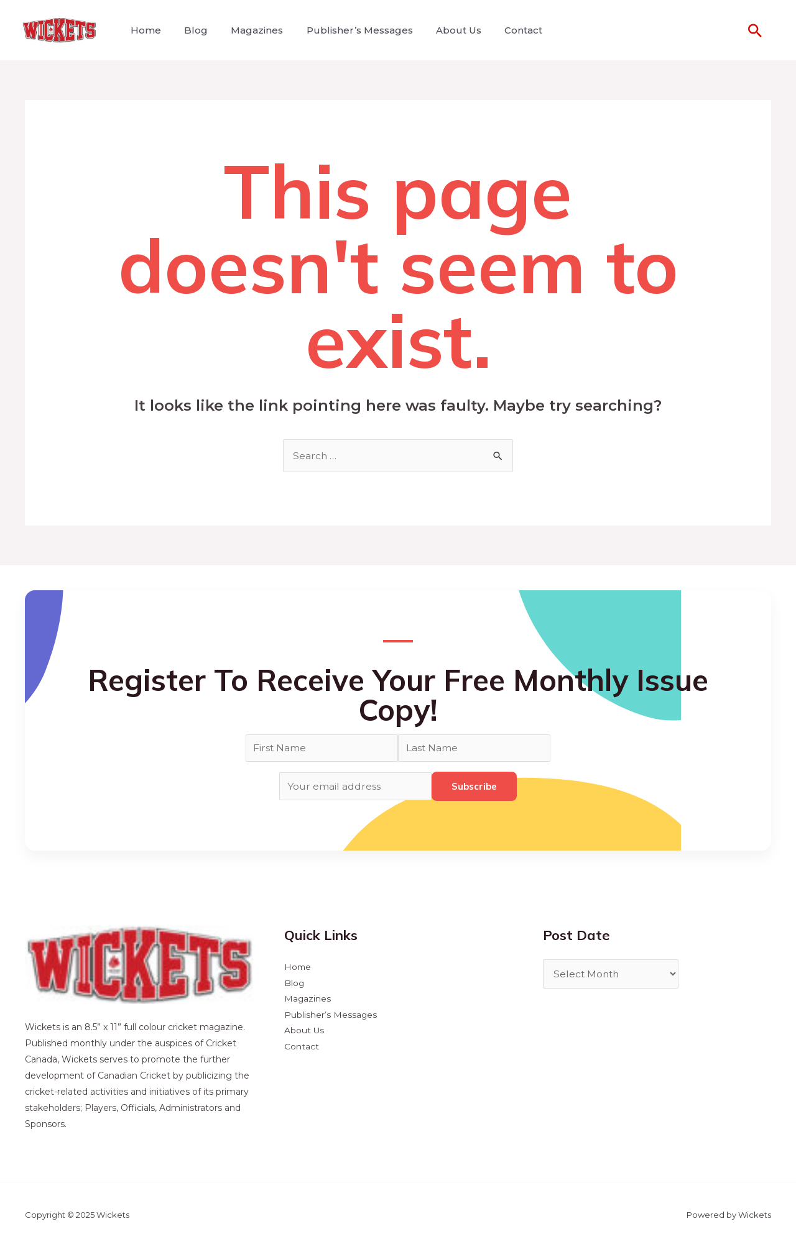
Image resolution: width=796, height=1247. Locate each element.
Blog (191, 30)
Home (144, 30)
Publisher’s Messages (348, 30)
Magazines (249, 30)
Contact (505, 30)
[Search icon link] (755, 30)
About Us (443, 30)
